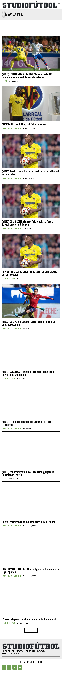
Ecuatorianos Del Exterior (12, 128)
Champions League (9, 278)
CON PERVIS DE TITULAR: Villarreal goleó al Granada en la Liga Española (30, 570)
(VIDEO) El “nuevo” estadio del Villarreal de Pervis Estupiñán (27, 423)
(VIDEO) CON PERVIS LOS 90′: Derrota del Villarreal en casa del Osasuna (28, 323)
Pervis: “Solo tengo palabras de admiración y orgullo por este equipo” (29, 273)
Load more (31, 630)
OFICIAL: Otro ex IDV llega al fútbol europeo (24, 124)
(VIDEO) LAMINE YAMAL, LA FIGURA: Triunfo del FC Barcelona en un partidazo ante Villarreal (27, 76)
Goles (5, 81)
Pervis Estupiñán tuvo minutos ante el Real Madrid (29, 522)
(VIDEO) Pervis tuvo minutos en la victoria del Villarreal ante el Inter (30, 173)
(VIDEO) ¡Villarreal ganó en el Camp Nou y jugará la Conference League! (28, 473)
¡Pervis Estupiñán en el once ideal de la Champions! (29, 619)
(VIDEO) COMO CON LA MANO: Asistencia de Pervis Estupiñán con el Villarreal (27, 223)
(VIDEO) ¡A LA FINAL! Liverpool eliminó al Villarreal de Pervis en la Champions (28, 373)
